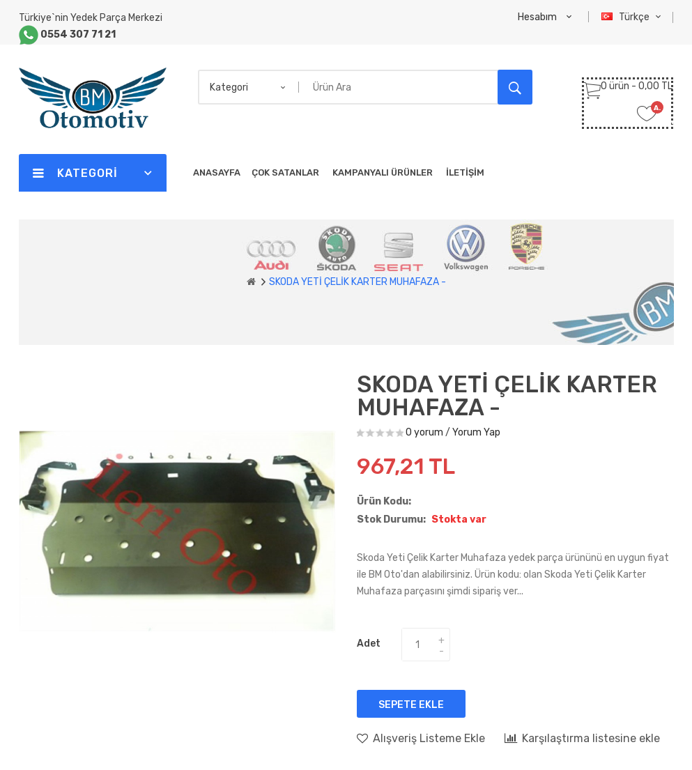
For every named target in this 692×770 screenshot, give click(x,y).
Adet (368, 643)
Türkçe (632, 17)
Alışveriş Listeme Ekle (421, 738)
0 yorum (424, 432)
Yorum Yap (476, 432)
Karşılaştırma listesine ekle (582, 738)
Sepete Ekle (411, 705)
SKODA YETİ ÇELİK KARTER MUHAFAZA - (357, 282)
